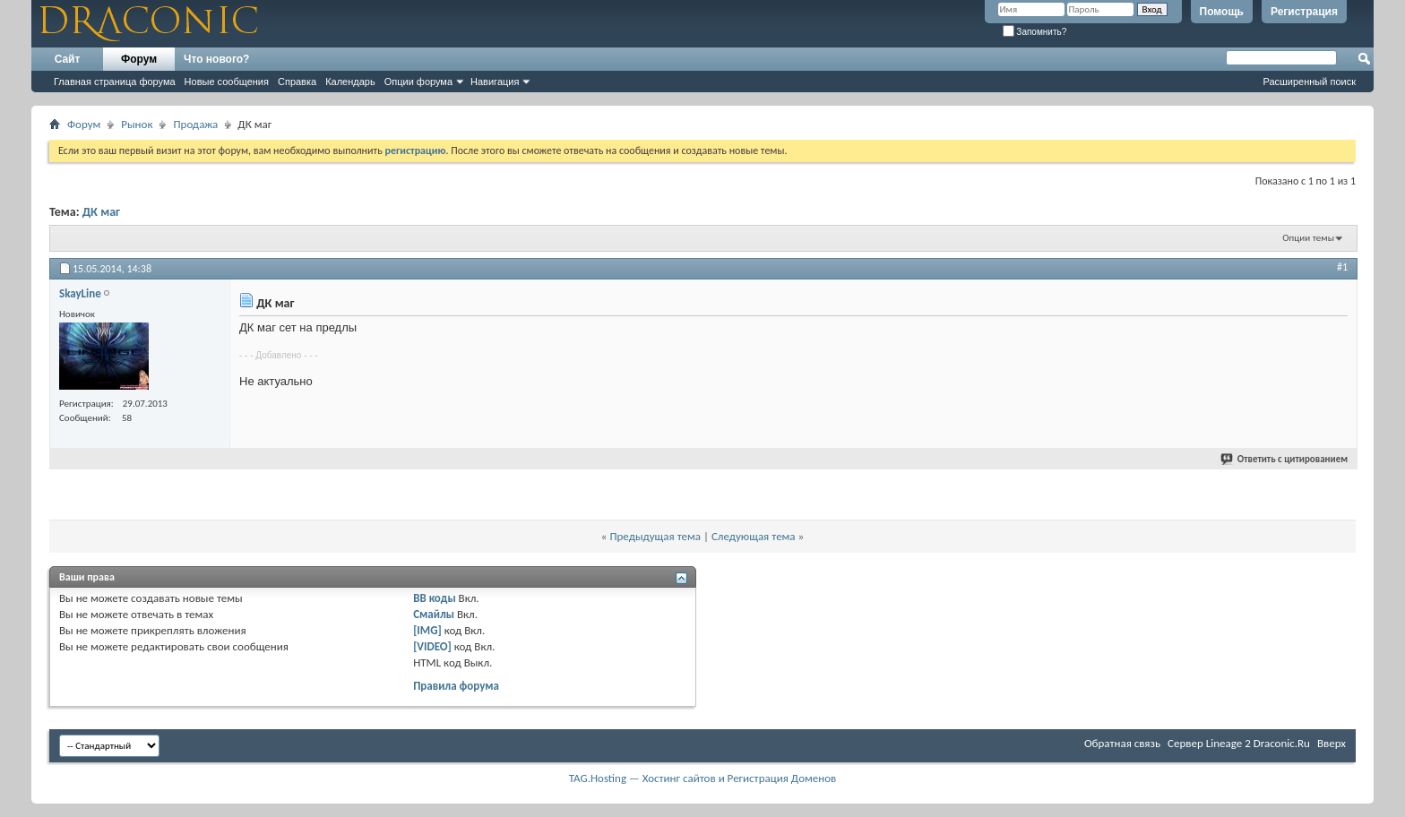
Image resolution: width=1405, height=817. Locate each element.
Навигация (494, 81)
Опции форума (418, 81)
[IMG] (427, 630)
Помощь (1222, 11)
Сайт (68, 59)
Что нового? (216, 59)
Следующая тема (753, 536)
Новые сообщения (227, 81)
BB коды (434, 598)
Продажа (195, 124)
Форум (139, 59)
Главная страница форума (115, 81)
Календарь (350, 81)
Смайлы (433, 614)
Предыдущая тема (655, 536)
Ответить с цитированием (1285, 459)
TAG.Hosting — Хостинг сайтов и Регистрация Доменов (703, 778)
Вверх (1331, 743)
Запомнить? (1035, 32)
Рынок (136, 124)
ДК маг (101, 211)
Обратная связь (1122, 743)
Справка (297, 81)
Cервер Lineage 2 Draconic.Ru (1239, 743)
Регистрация (1304, 11)
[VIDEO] (432, 646)
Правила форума (456, 685)
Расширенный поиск (1309, 81)
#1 (1342, 267)
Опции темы (1308, 238)
